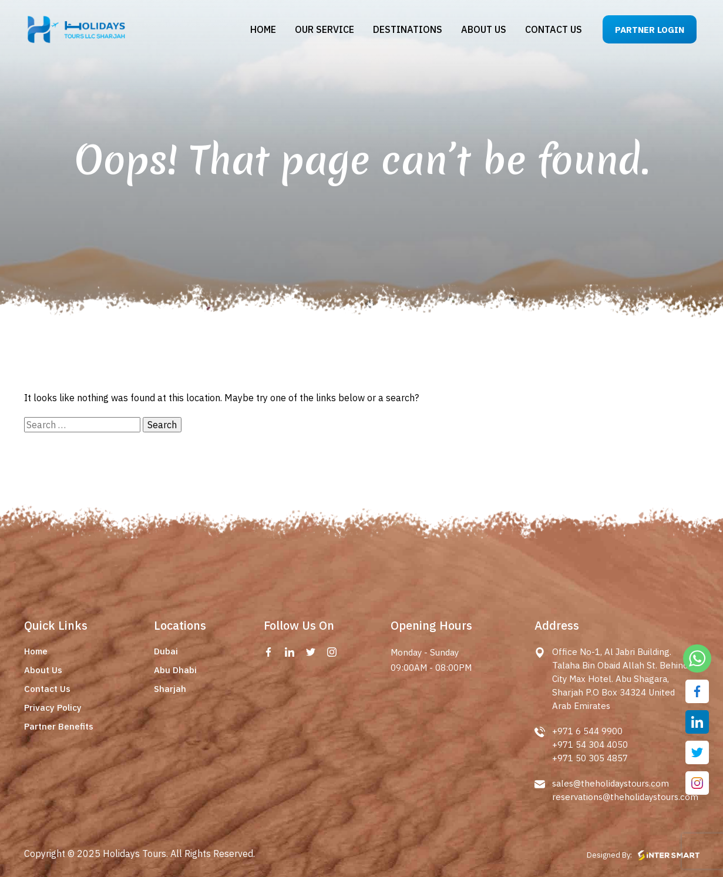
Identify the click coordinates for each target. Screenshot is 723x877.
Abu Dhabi (175, 670)
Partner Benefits (58, 726)
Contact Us (47, 688)
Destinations (407, 29)
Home (263, 29)
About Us (43, 670)
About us (483, 29)
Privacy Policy (53, 707)
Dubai (166, 651)
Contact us (553, 29)
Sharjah (170, 688)
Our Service (324, 29)
